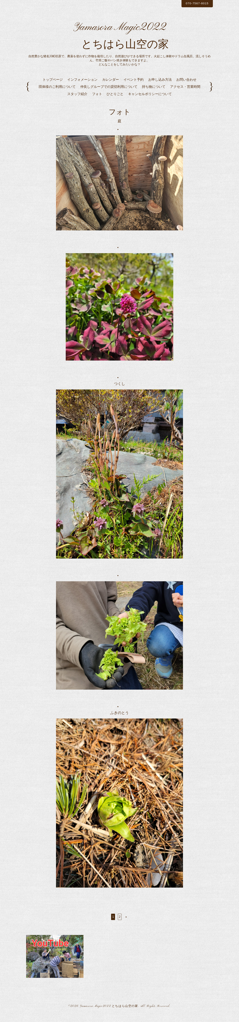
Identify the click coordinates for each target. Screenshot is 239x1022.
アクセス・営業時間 (185, 93)
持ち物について (153, 93)
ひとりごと (115, 100)
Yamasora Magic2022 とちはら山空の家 (109, 1012)
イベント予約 (133, 86)
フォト (97, 100)
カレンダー (110, 86)
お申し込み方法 (160, 86)
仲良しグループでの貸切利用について (108, 93)
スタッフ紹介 (77, 100)
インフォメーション (82, 86)
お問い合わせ (186, 86)
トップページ (53, 86)
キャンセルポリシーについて (150, 100)
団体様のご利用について (57, 93)
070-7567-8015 (196, 3)
